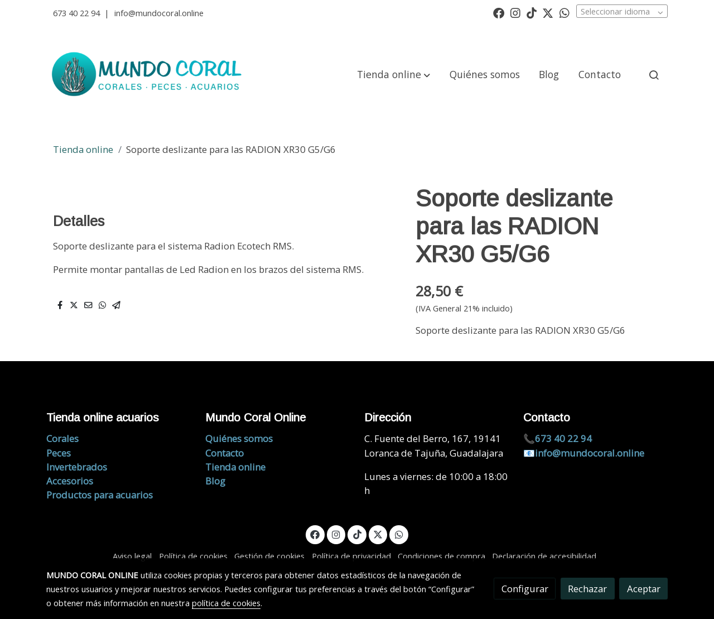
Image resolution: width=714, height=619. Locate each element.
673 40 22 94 (76, 12)
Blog (215, 480)
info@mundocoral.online (159, 12)
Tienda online (83, 149)
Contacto (224, 453)
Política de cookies (193, 556)
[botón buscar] (653, 74)
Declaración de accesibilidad (544, 556)
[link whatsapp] (564, 12)
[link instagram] (515, 12)
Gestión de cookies (269, 556)
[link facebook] (498, 12)
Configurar (524, 588)
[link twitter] (547, 12)
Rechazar (587, 588)
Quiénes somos (239, 438)
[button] (394, 75)
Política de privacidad (351, 556)
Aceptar (643, 588)
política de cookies (226, 602)
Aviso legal (132, 556)
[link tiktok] (532, 12)
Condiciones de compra (441, 556)
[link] (148, 75)
